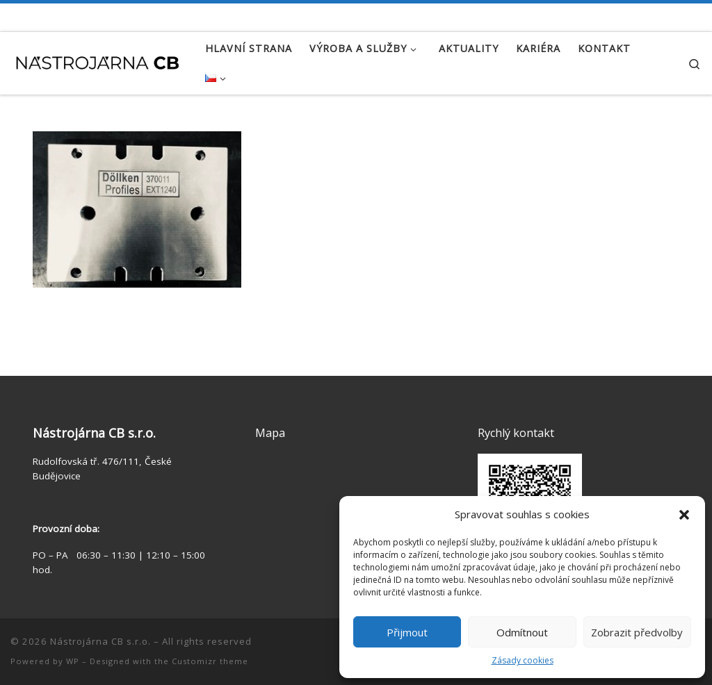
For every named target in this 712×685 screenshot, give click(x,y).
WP (72, 661)
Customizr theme (210, 661)
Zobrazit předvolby (637, 632)
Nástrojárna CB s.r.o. (100, 641)
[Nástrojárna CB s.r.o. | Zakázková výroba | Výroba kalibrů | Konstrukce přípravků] (97, 60)
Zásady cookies (522, 660)
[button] (684, 515)
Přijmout (407, 632)
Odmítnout (522, 632)
